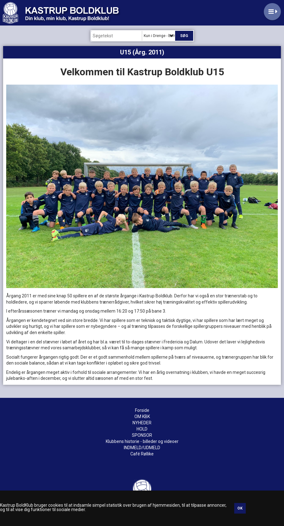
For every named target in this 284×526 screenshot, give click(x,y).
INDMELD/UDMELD (142, 447)
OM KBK (142, 416)
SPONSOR (142, 435)
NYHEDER (142, 422)
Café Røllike (142, 453)
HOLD (142, 428)
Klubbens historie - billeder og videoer (142, 441)
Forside (142, 410)
